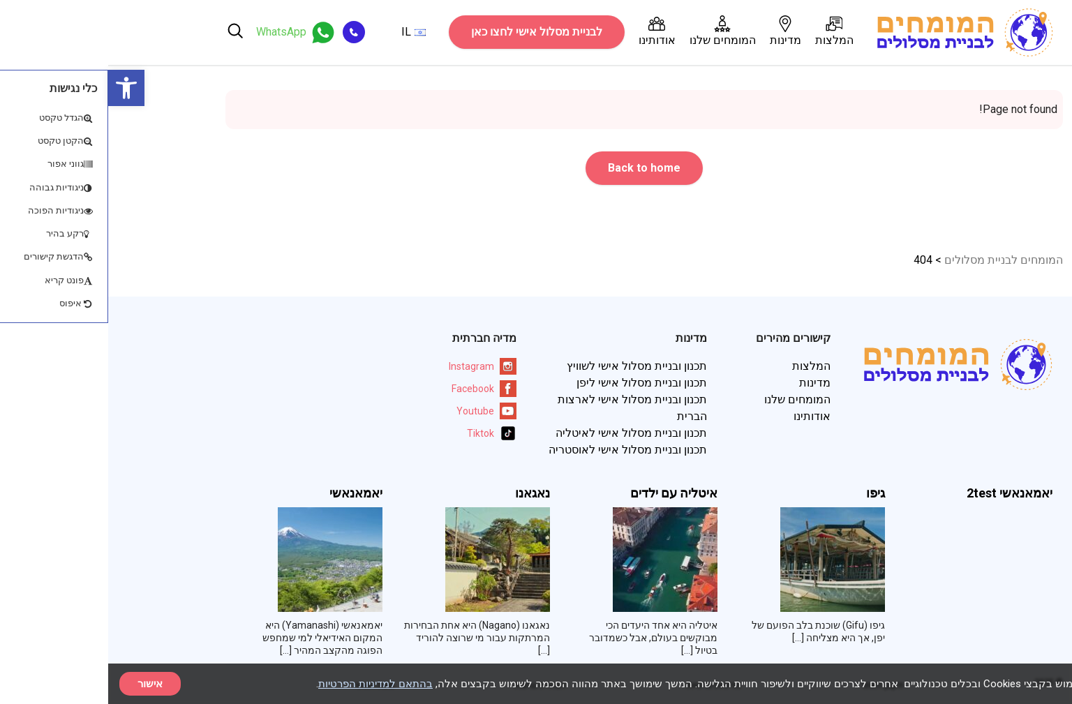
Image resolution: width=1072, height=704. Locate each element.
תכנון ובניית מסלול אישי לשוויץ (529, 366)
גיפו (767, 493)
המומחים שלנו (614, 31)
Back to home (536, 167)
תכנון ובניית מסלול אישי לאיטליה (523, 433)
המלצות (726, 31)
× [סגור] (1049, 683)
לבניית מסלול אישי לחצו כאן (428, 31)
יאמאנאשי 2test (901, 493)
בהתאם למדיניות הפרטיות (267, 683)
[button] (18, 88)
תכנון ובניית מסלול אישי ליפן (533, 382)
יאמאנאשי (247, 493)
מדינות (677, 31)
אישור (41, 683)
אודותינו (548, 31)
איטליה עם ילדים (565, 493)
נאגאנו (424, 493)
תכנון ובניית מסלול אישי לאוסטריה (519, 449)
